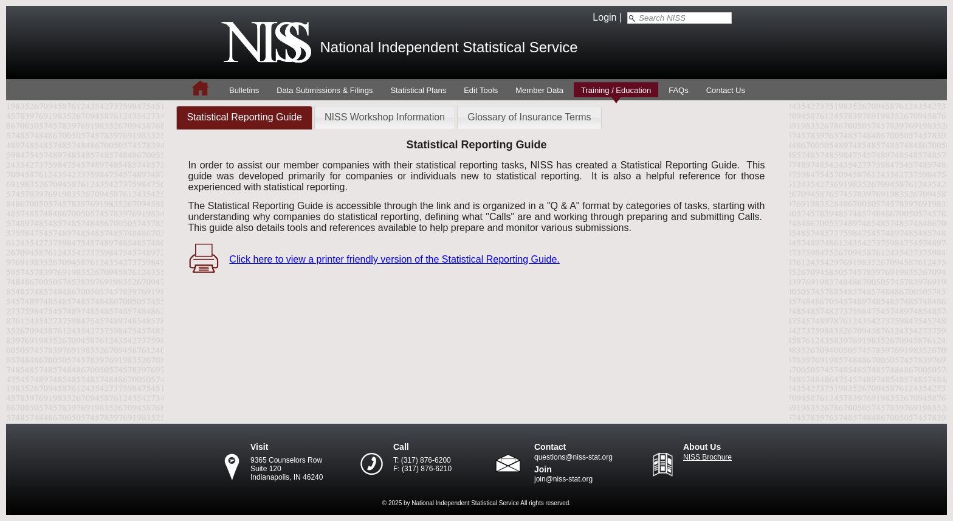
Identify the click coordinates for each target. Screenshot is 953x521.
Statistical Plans (418, 90)
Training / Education (616, 90)
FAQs (679, 90)
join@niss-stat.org (563, 479)
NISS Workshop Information (385, 117)
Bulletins (244, 90)
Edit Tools (481, 90)
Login (604, 17)
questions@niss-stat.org (573, 457)
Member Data (539, 90)
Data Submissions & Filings (325, 90)
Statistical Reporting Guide (244, 117)
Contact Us (725, 90)
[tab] (244, 117)
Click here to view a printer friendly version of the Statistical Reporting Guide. (394, 259)
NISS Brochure (707, 457)
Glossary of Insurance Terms (529, 117)
